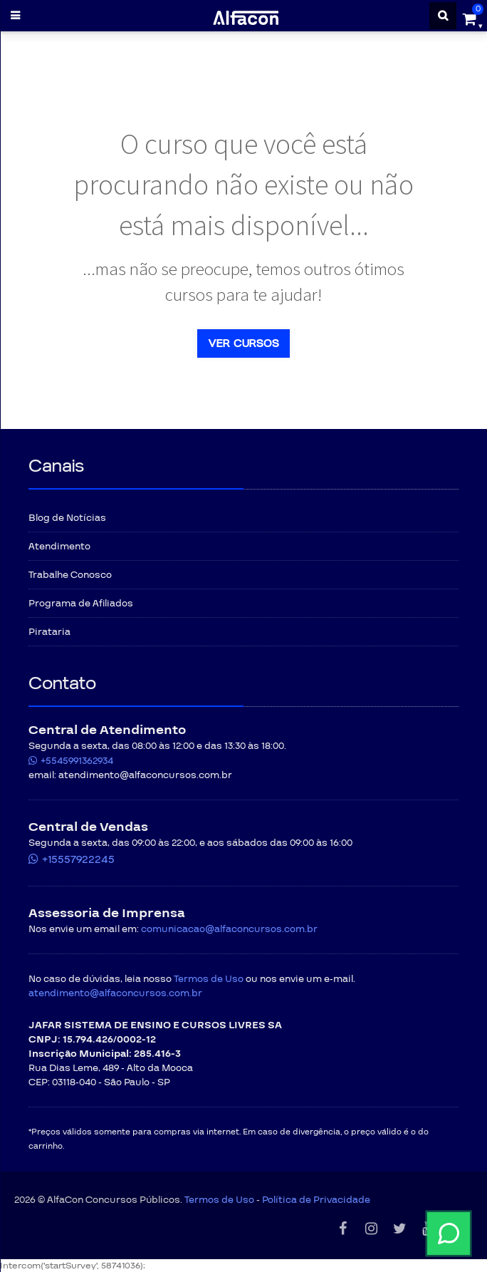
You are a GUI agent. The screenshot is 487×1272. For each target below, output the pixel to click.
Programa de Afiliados (80, 603)
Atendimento (59, 546)
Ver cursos (243, 343)
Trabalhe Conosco (70, 575)
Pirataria (49, 632)
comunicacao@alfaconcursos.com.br (229, 929)
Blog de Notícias (67, 518)
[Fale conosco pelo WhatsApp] (324, 1233)
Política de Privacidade (316, 1200)
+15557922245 (78, 859)
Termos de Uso (209, 979)
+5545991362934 (77, 761)
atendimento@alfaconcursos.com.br (115, 993)
